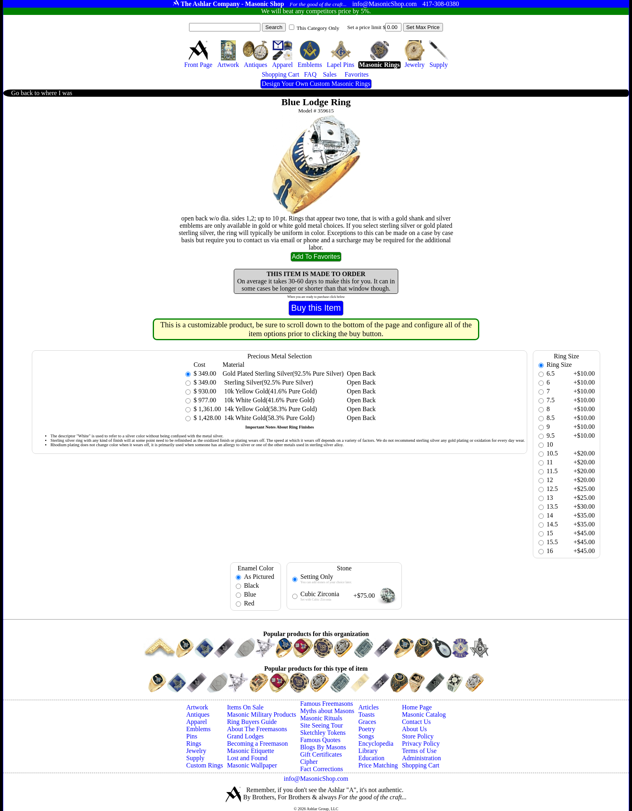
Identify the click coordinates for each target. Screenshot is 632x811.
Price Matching (378, 765)
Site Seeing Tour (321, 725)
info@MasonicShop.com (316, 778)
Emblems (198, 729)
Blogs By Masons (323, 747)
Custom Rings (204, 765)
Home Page (417, 707)
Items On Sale (245, 707)
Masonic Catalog (424, 714)
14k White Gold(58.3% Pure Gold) (268, 417)
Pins (192, 736)
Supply (195, 758)
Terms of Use (419, 750)
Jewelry (196, 750)
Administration (421, 758)
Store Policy (418, 736)
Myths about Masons (327, 710)
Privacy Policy (421, 743)
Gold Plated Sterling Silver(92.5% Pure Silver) (282, 373)
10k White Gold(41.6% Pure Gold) (268, 400)
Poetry (366, 729)
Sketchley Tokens (323, 732)
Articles (368, 707)
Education (371, 758)
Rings (193, 743)
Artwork (197, 707)
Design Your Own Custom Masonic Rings (316, 83)
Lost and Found (247, 758)
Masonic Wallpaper (252, 765)
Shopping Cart (420, 765)
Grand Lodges (245, 736)
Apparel (196, 721)
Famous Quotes (320, 739)
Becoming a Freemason (257, 743)
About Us (414, 729)
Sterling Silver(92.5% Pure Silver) (267, 382)
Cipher (309, 761)
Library (368, 750)
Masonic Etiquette (250, 750)
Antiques (198, 714)
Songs (366, 736)
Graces (367, 721)
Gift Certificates (321, 754)
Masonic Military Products (261, 714)
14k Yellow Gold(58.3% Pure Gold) (269, 409)
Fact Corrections (321, 768)
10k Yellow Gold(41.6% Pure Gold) (269, 391)
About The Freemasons (257, 729)
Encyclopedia (375, 743)
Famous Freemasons (326, 703)
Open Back (361, 373)
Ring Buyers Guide (252, 721)
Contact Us (416, 721)
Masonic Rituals (321, 718)
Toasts (366, 714)
